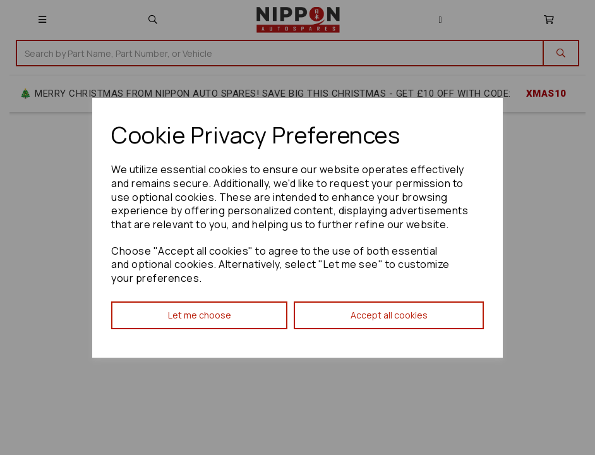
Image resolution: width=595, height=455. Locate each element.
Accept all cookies (389, 315)
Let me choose (199, 315)
